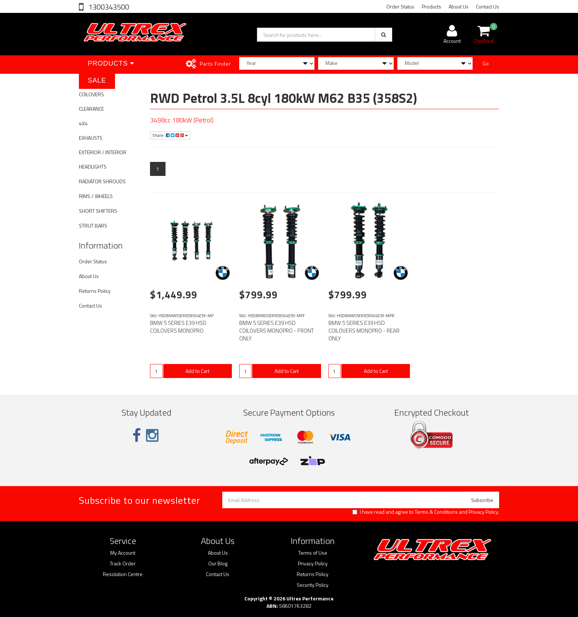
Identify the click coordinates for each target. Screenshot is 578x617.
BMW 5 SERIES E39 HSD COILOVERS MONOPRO (178, 327)
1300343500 (108, 7)
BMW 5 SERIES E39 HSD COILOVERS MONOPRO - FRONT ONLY (276, 331)
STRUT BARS (93, 225)
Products (431, 6)
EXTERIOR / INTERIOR (102, 152)
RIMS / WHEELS (96, 196)
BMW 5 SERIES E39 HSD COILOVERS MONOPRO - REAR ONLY (364, 331)
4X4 (83, 123)
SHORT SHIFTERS (98, 211)
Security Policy (312, 585)
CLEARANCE (91, 108)
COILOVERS (91, 94)
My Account (122, 553)
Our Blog (217, 563)
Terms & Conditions (436, 512)
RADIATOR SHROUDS (102, 181)
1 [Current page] (157, 169)
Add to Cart (197, 371)
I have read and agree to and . (425, 512)
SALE (97, 80)
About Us (459, 6)
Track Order (123, 563)
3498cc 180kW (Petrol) (181, 120)
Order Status (400, 6)
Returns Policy (95, 291)
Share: (170, 135)
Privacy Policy (483, 512)
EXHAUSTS (90, 138)
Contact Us (487, 6)
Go (486, 63)
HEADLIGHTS (93, 166)
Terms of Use (312, 553)
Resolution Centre (123, 574)
